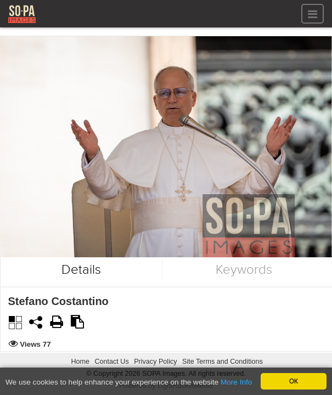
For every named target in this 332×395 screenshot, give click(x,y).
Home (80, 361)
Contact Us (111, 361)
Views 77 (36, 344)
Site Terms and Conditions (222, 361)
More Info (236, 383)
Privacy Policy (155, 361)
